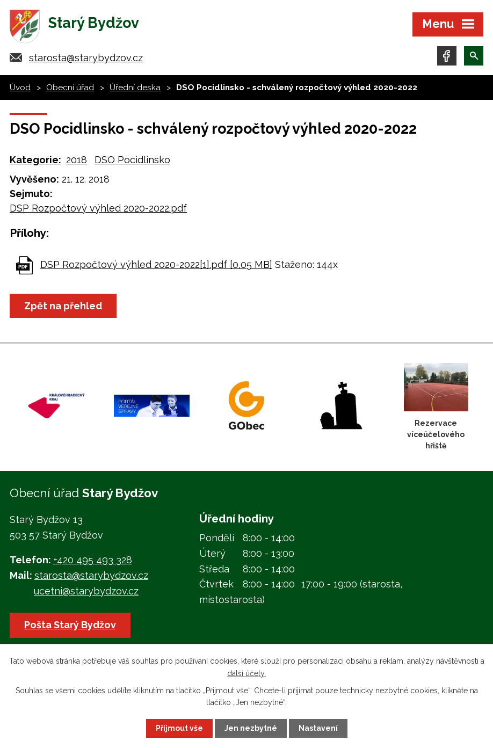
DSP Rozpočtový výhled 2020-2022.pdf (98, 208)
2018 (76, 159)
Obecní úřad (70, 87)
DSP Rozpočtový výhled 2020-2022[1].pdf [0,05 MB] (156, 264)
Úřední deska (135, 87)
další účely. (246, 673)
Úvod (20, 87)
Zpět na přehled (63, 305)
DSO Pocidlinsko (132, 159)
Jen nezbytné (250, 728)
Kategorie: (35, 159)
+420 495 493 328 (92, 559)
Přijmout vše (179, 728)
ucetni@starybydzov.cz (86, 591)
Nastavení (318, 728)
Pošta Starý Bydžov (70, 624)
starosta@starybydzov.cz (86, 57)
